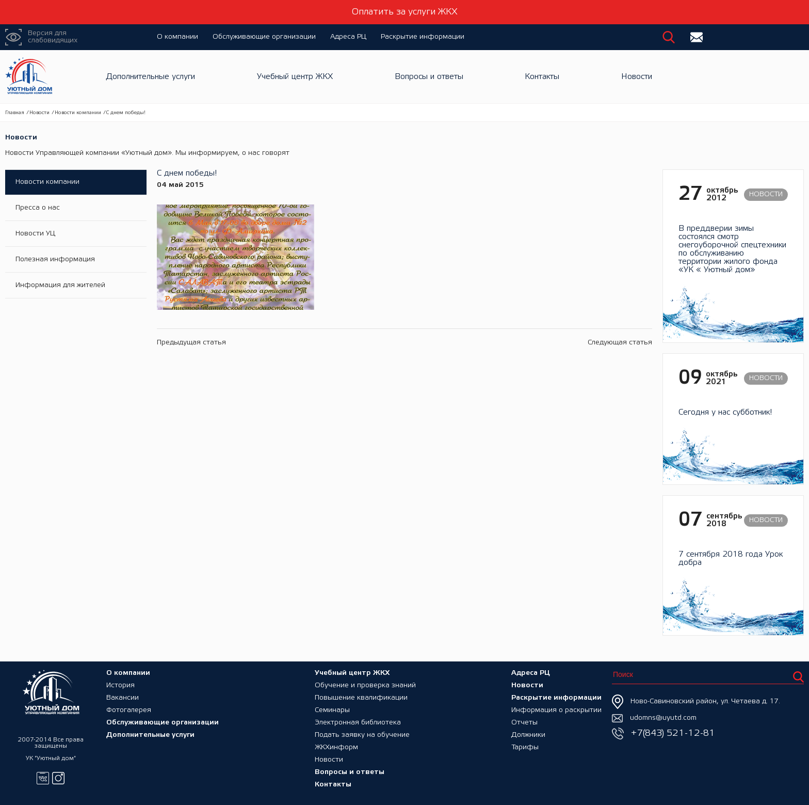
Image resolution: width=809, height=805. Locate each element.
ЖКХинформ (336, 747)
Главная (14, 113)
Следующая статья (620, 342)
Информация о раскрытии (556, 710)
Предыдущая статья (191, 342)
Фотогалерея (128, 710)
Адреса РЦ (348, 37)
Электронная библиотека (358, 722)
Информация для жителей (60, 285)
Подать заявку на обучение (362, 735)
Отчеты (524, 722)
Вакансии (122, 697)
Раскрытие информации (422, 37)
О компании (177, 37)
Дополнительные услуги (150, 77)
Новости (636, 77)
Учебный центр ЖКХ (295, 77)
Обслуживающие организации (264, 37)
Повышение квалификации (361, 697)
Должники (528, 735)
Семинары (332, 710)
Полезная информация (55, 259)
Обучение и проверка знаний (365, 685)
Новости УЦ (35, 233)
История (120, 685)
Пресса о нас (37, 207)
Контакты (542, 77)
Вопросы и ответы (429, 77)
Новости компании (78, 113)
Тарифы (525, 747)
